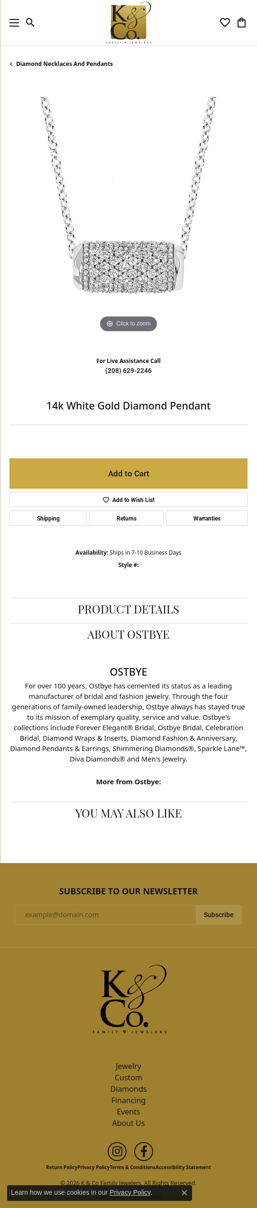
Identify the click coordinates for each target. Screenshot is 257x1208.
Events (128, 1111)
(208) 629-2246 (128, 370)
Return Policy (61, 1167)
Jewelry (128, 1066)
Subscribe (219, 915)
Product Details (128, 610)
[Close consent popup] (184, 1193)
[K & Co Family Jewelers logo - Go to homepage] (128, 22)
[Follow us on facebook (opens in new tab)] (143, 1151)
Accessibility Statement (183, 1167)
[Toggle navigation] (12, 22)
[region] (128, 216)
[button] (31, 22)
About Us (128, 1123)
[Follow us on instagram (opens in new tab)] (117, 1151)
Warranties (206, 518)
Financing (128, 1100)
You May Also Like (128, 814)
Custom (128, 1077)
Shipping (48, 518)
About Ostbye (128, 635)
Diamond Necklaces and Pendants (64, 64)
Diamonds (128, 1089)
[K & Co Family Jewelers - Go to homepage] (128, 1001)
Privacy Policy (93, 1167)
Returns (127, 518)
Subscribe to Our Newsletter (128, 891)
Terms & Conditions (133, 1167)
